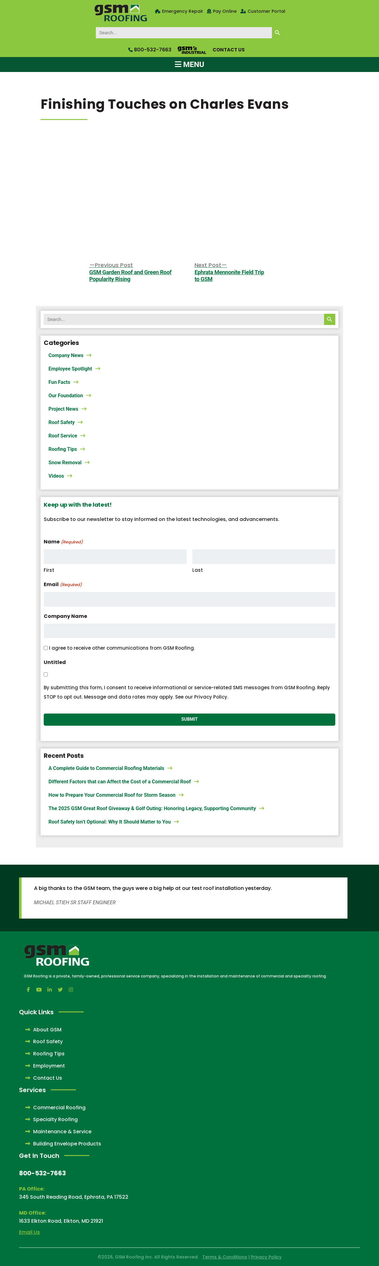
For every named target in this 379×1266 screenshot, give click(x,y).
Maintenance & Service (58, 1131)
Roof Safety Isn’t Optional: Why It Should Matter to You (109, 822)
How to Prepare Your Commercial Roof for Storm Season (111, 795)
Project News (63, 409)
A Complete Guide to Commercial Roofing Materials (106, 768)
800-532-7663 (149, 49)
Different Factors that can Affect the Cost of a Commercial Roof (119, 782)
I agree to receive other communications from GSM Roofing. (122, 648)
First (49, 570)
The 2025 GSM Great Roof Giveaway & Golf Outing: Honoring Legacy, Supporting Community (152, 808)
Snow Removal (64, 463)
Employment (45, 1065)
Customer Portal (266, 11)
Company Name (65, 616)
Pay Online (225, 11)
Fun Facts (59, 382)
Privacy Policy (266, 1257)
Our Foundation (65, 396)
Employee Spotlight (70, 369)
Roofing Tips (62, 449)
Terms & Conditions (224, 1257)
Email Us (29, 1232)
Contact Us (229, 49)
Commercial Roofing (55, 1107)
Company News (65, 355)
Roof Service (62, 436)
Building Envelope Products (63, 1143)
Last (197, 570)
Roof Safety (61, 422)
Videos (56, 476)
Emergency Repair (182, 11)
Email (62, 585)
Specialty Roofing (51, 1119)
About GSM (43, 1029)
